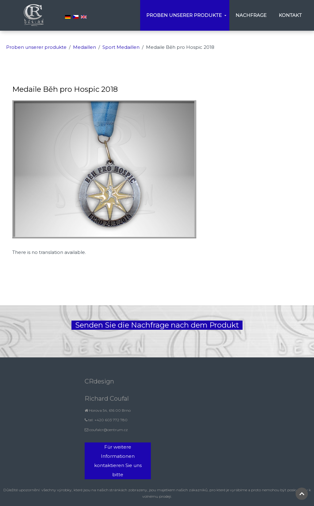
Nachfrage (251, 15)
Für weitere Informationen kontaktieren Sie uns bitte (118, 460)
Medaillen (84, 47)
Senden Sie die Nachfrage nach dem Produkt (157, 325)
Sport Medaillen (121, 47)
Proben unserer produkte (184, 15)
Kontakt (290, 15)
